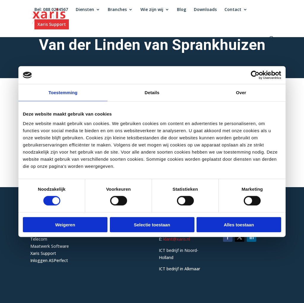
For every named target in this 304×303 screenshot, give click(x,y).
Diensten (85, 10)
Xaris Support (51, 24)
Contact (232, 10)
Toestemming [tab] (62, 92)
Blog (181, 10)
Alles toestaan (239, 224)
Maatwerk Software (49, 246)
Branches (117, 10)
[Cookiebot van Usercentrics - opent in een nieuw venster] (255, 75)
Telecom (38, 239)
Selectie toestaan (152, 224)
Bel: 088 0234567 (51, 10)
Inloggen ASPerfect (49, 260)
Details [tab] (152, 92)
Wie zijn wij (151, 10)
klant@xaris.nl (176, 239)
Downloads (205, 10)
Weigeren (65, 224)
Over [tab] (241, 92)
